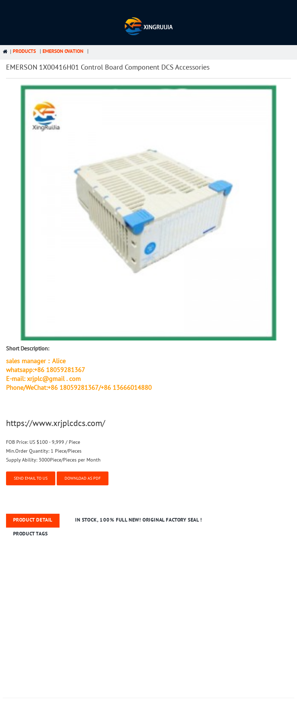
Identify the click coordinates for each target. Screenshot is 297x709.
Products (24, 51)
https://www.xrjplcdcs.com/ (55, 423)
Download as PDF (83, 478)
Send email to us (30, 478)
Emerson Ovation (63, 51)
